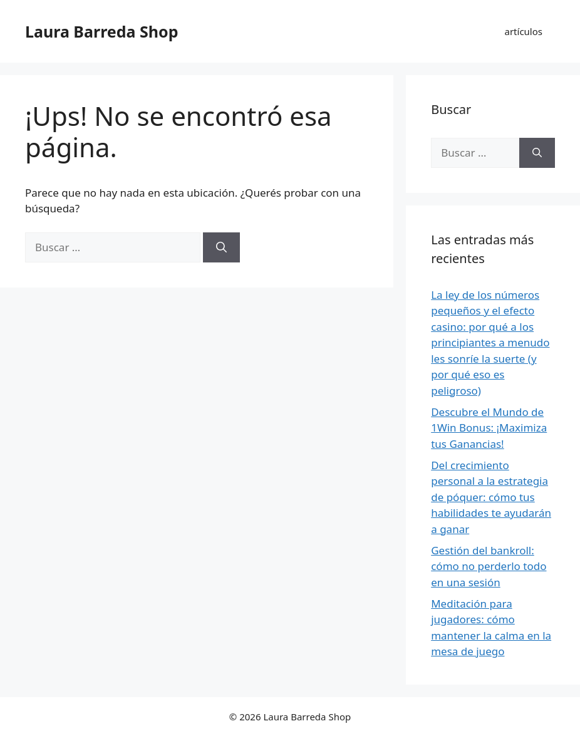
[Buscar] (221, 247)
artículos (524, 31)
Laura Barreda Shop (101, 31)
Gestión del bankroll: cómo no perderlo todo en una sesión (488, 566)
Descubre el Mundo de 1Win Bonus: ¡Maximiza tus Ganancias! (489, 428)
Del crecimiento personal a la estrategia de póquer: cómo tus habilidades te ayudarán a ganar (491, 497)
